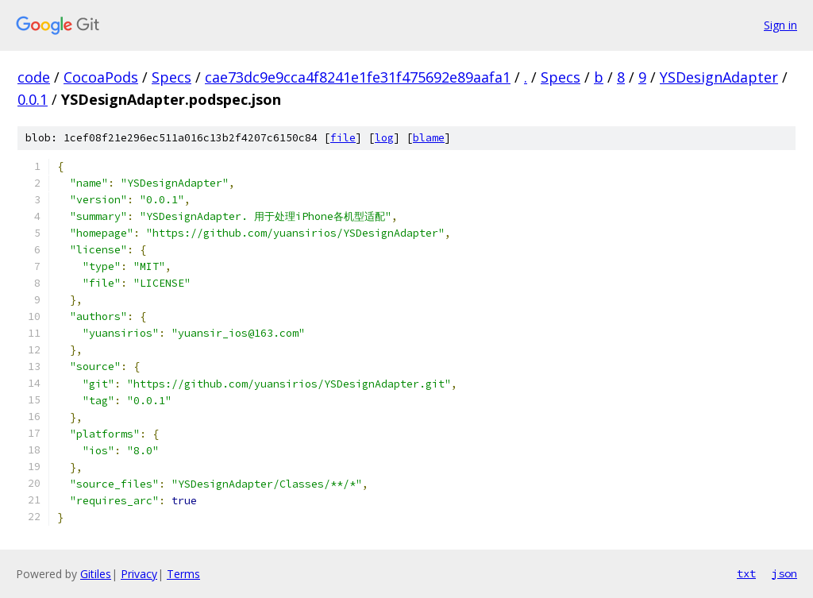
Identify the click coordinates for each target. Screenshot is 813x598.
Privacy (139, 573)
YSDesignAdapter (719, 77)
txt (746, 573)
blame (429, 138)
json (784, 573)
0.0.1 (32, 99)
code (33, 77)
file (343, 138)
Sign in (780, 25)
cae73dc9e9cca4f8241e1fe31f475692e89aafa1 (358, 77)
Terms (183, 573)
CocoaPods (101, 77)
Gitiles (95, 573)
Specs (171, 77)
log (384, 138)
